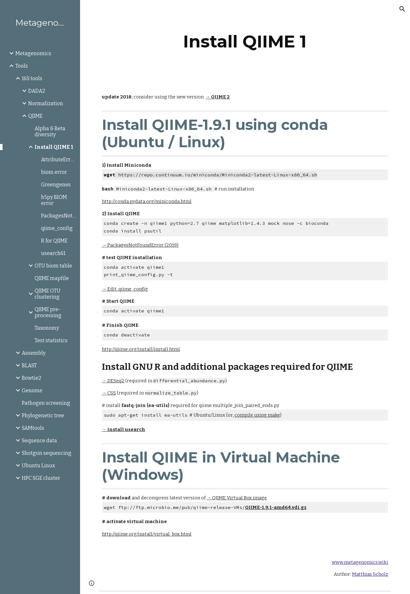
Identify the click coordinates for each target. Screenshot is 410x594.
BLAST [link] (29, 365)
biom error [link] (54, 172)
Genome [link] (32, 390)
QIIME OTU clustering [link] (48, 294)
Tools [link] (21, 66)
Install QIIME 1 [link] (54, 147)
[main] (245, 41)
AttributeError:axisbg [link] (58, 160)
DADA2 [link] (36, 91)
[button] (402, 9)
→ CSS (109, 393)
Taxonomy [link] (47, 328)
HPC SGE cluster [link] (41, 478)
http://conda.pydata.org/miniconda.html (147, 201)
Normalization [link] (45, 103)
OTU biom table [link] (53, 266)
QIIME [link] (35, 116)
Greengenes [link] (56, 185)
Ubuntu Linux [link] (38, 465)
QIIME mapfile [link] (52, 278)
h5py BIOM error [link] (54, 200)
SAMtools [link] (33, 428)
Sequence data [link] (39, 440)
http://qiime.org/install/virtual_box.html (147, 534)
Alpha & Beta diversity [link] (50, 131)
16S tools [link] (32, 78)
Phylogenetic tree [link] (43, 415)
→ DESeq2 (113, 381)
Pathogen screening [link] (46, 403)
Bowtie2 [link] (31, 378)
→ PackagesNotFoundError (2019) (140, 245)
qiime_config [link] (57, 228)
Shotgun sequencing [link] (46, 453)
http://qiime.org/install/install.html (141, 349)
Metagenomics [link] (33, 53)
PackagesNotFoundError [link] (58, 216)
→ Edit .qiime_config (125, 289)
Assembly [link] (33, 353)
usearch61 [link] (53, 253)
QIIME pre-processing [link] (48, 312)
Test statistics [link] (51, 340)
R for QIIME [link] (54, 241)
